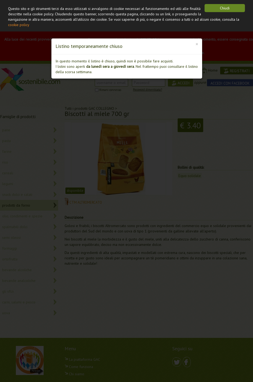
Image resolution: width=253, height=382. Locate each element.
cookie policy (18, 24)
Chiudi (225, 8)
